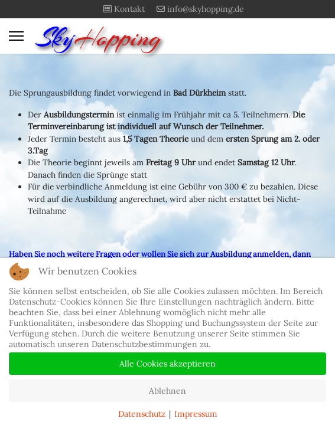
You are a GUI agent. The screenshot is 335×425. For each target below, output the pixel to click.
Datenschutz (141, 413)
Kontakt (129, 9)
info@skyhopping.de (205, 9)
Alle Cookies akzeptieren (167, 363)
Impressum (195, 413)
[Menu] (16, 36)
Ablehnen (167, 390)
